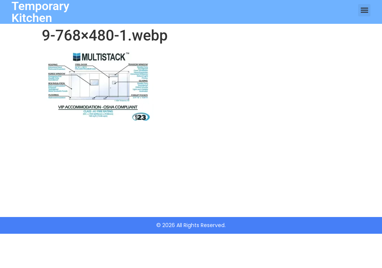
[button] (364, 10)
